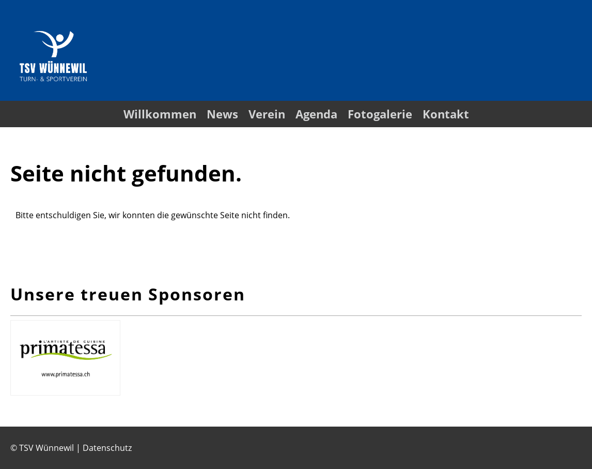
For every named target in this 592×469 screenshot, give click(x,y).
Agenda (316, 114)
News (222, 114)
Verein (266, 114)
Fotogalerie (380, 114)
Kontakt (446, 114)
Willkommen (159, 114)
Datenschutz (107, 447)
